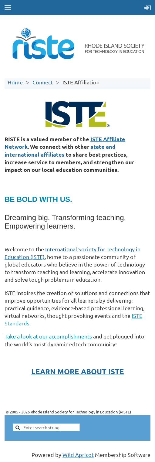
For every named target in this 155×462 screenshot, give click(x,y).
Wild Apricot (78, 454)
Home (15, 82)
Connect (42, 82)
